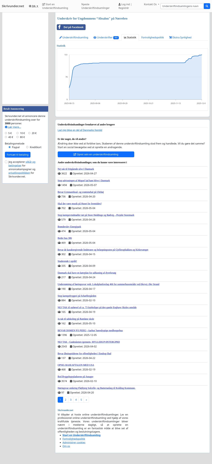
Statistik (130, 37)
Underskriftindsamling (73, 37)
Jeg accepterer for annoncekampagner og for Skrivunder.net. (22, 169)
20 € (34, 133)
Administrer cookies (74, 442)
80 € (22, 137)
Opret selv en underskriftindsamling (95, 154)
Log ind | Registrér (125, 6)
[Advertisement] (25, 58)
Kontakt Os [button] (150, 4)
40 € (10, 137)
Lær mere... (13, 127)
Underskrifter (106, 37)
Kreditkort (35, 147)
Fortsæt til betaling (18, 154)
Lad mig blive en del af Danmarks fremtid (80, 130)
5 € (10, 133)
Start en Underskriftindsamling (55, 6)
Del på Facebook (70, 27)
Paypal (16, 147)
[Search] (182, 6)
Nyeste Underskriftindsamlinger (95, 6)
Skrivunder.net (13, 6)
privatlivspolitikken (19, 173)
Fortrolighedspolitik (152, 37)
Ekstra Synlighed (180, 37)
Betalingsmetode (14, 143)
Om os (66, 446)
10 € (22, 133)
